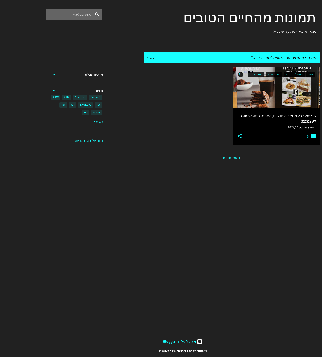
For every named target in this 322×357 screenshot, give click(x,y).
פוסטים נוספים (209, 157)
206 (77, 104)
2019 (34, 97)
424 (51, 104)
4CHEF (75, 112)
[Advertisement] (104, 134)
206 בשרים (63, 104)
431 (42, 104)
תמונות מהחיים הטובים (228, 17)
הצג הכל (131, 58)
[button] (218, 136)
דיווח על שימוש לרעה (67, 140)
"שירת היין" (58, 97)
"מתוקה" (74, 97)
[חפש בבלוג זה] (47, 14)
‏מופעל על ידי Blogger (161, 342)
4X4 (64, 112)
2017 (45, 97)
